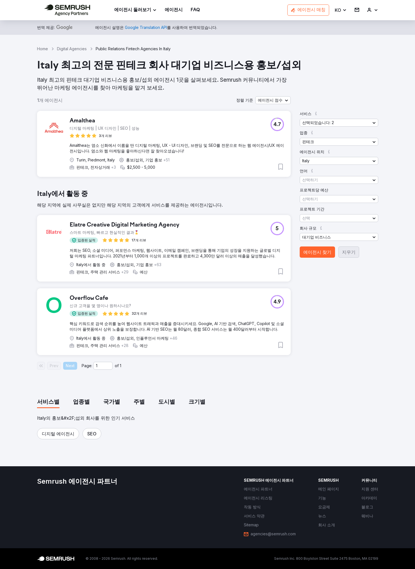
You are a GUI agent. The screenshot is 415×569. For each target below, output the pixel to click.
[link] (174, 10)
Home (42, 48)
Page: (87, 365)
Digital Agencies (72, 48)
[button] (341, 10)
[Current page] (103, 365)
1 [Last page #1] (120, 365)
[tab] (48, 402)
